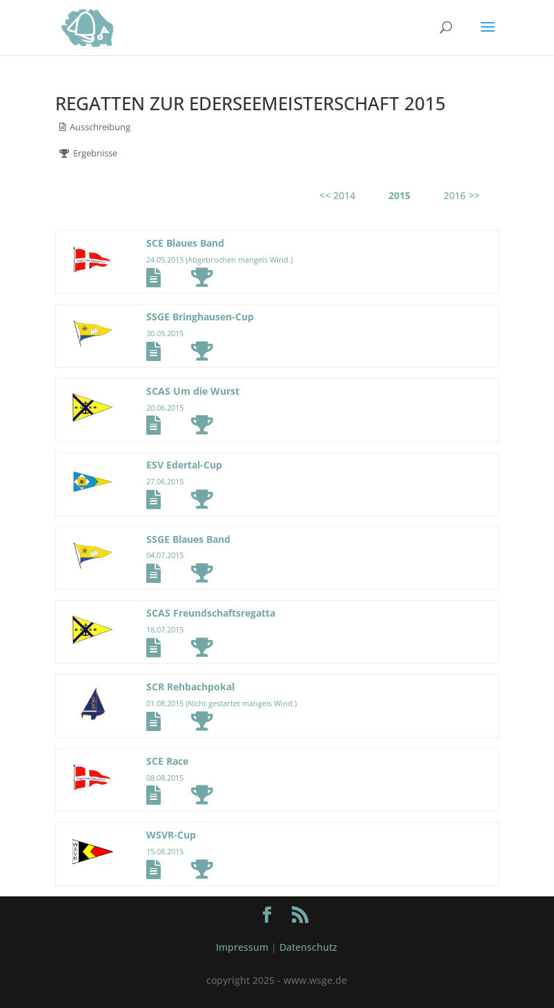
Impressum (242, 947)
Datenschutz (308, 947)
